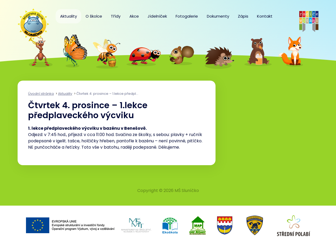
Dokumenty (218, 16)
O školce (94, 16)
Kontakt (264, 16)
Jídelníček (157, 16)
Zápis (243, 16)
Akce (134, 16)
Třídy (115, 16)
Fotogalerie (187, 16)
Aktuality (68, 16)
